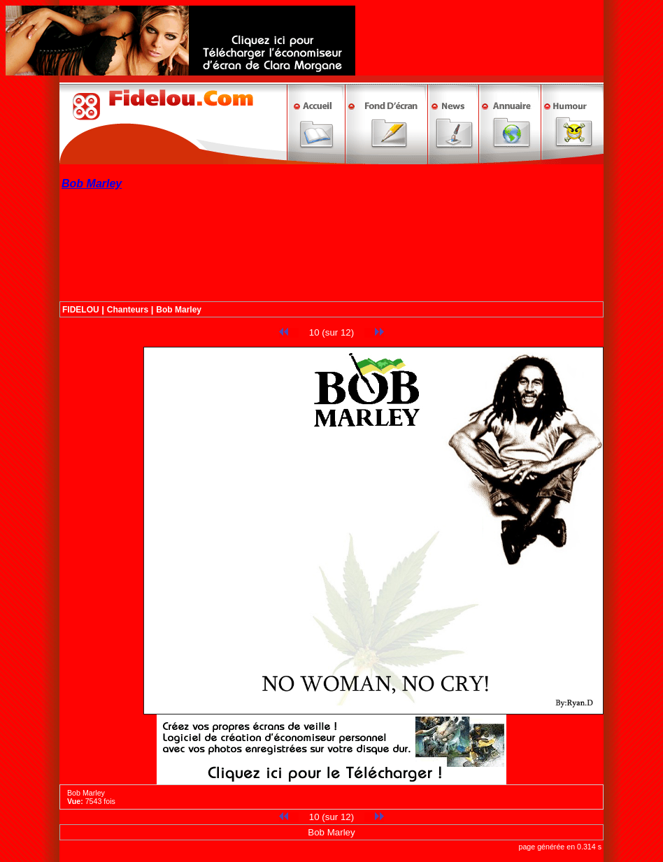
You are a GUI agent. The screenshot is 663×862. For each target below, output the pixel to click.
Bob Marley (178, 310)
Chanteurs (127, 310)
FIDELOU (80, 310)
